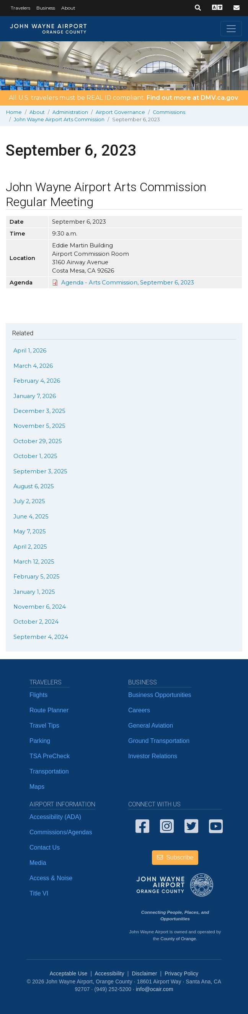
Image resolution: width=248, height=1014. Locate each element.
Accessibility (109, 974)
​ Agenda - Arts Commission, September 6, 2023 (127, 282)
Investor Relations (152, 756)
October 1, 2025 (35, 456)
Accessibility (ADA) (55, 817)
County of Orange (178, 938)
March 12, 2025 (33, 561)
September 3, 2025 (40, 471)
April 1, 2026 (29, 350)
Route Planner (49, 710)
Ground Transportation (158, 741)
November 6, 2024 (39, 606)
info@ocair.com (154, 989)
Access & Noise (50, 878)
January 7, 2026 (34, 396)
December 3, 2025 (39, 411)
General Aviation (150, 725)
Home (14, 112)
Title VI (38, 893)
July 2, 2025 (29, 501)
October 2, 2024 (36, 621)
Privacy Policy (181, 974)
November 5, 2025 (39, 425)
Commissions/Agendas (60, 832)
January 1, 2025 (34, 591)
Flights (38, 695)
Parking (39, 741)
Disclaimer (144, 974)
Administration (70, 112)
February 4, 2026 (36, 380)
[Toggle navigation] (231, 28)
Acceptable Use (69, 974)
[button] (198, 8)
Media (37, 863)
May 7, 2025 (29, 531)
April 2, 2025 (30, 546)
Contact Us (44, 847)
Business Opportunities (159, 695)
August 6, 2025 (33, 486)
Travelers (20, 8)
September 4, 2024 (40, 637)
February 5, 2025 (36, 576)
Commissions (169, 112)
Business (45, 8)
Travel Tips (44, 725)
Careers (139, 710)
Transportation (49, 771)
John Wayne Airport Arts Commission (59, 119)
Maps (36, 786)
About (68, 8)
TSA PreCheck (49, 756)
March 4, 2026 (33, 365)
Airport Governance (120, 112)
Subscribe (175, 857)
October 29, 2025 (37, 441)
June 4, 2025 (31, 516)
